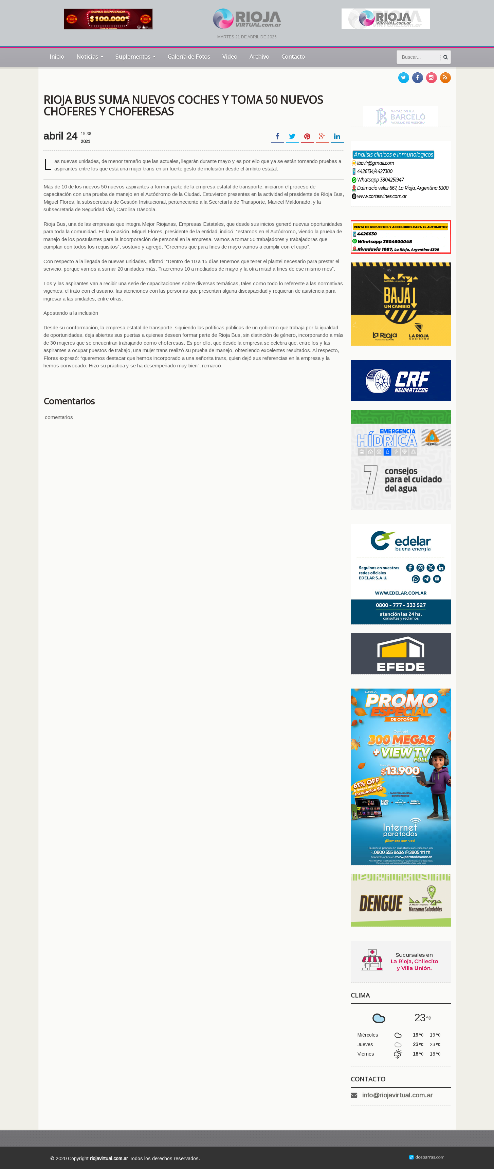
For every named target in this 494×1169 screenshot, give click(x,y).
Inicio (57, 56)
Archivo (259, 56)
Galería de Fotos (189, 56)
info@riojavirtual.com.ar (397, 1095)
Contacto (293, 56)
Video (229, 56)
